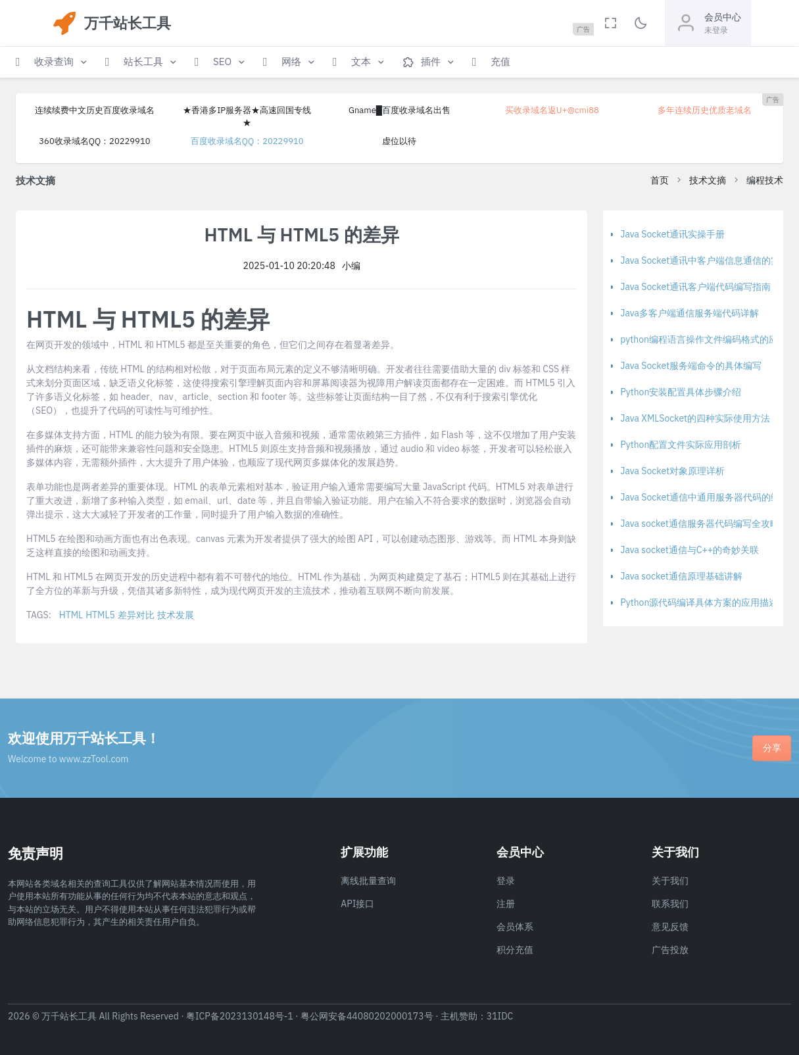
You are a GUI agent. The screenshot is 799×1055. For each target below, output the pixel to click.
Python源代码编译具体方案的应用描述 (699, 602)
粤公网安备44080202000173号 (367, 1016)
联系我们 (670, 904)
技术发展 (175, 615)
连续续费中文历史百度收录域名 (95, 110)
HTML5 (100, 615)
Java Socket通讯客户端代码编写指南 (695, 287)
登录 (505, 881)
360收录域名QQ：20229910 (94, 141)
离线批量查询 (368, 881)
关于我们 (670, 881)
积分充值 (514, 950)
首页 (659, 180)
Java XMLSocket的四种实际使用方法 (695, 418)
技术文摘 (707, 180)
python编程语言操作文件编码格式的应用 (703, 339)
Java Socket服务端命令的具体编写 (691, 366)
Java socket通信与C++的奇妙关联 (689, 550)
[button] (52, 62)
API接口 (357, 904)
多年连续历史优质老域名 (705, 110)
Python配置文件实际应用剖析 (680, 445)
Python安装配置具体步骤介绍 (680, 392)
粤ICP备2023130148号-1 (239, 1016)
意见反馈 (670, 927)
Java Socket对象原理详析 (672, 471)
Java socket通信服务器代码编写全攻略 (699, 523)
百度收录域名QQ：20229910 (247, 141)
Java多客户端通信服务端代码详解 (689, 313)
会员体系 (514, 927)
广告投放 (670, 950)
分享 (772, 748)
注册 (505, 904)
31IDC (500, 1016)
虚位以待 (399, 141)
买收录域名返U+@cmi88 (552, 110)
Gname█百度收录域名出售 (399, 110)
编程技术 (764, 180)
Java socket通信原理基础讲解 (681, 576)
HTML (71, 615)
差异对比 (136, 615)
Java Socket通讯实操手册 (672, 234)
